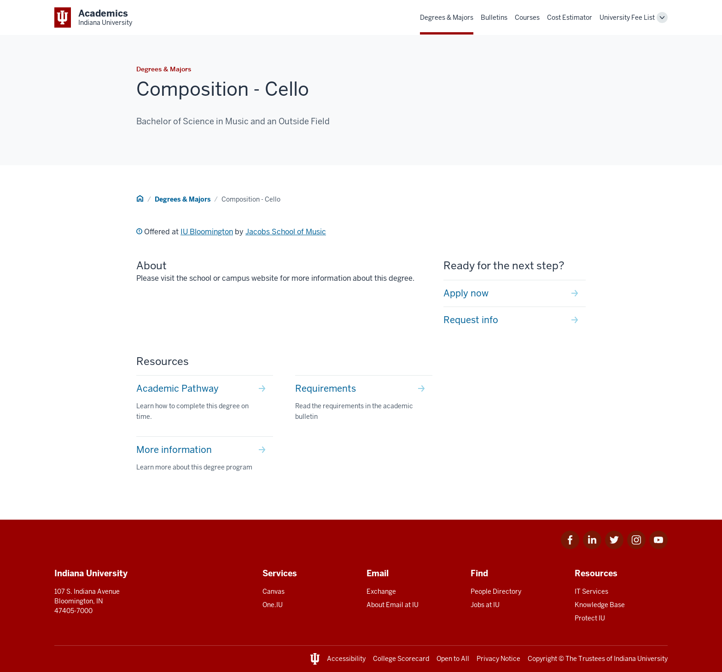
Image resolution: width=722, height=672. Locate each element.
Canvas (273, 591)
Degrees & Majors (446, 17)
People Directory (496, 591)
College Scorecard (401, 659)
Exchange (381, 591)
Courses (527, 17)
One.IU (272, 605)
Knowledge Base (600, 605)
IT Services (591, 591)
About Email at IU (393, 605)
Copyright (542, 659)
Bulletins (494, 17)
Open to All (453, 659)
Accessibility (346, 659)
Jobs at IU (485, 605)
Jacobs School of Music (285, 232)
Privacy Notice (498, 659)
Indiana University (641, 659)
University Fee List (627, 17)
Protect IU (590, 618)
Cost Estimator (569, 17)
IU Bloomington (206, 232)
